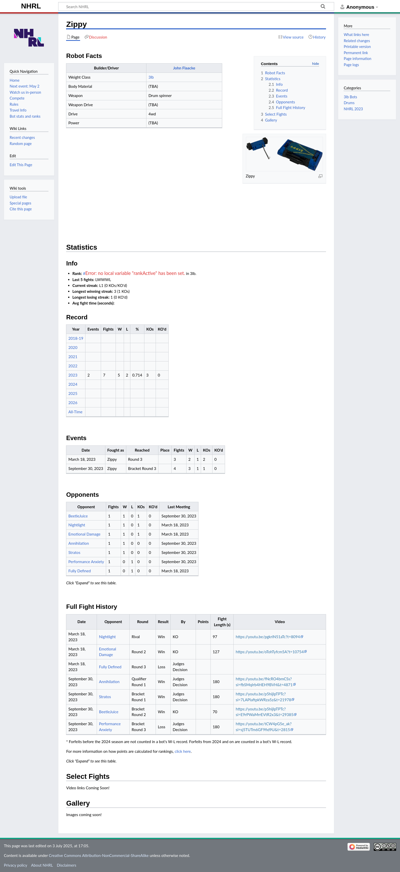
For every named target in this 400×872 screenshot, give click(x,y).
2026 (72, 402)
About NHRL (42, 865)
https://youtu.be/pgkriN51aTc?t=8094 (268, 636)
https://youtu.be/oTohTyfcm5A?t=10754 (270, 651)
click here (183, 751)
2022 (72, 366)
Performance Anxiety (86, 561)
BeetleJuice (78, 516)
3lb (151, 77)
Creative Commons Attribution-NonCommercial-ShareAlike (99, 855)
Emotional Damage (84, 534)
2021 (72, 356)
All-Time (75, 411)
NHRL (31, 6)
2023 (72, 375)
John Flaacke (184, 68)
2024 (72, 384)
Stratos (74, 552)
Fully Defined (79, 570)
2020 (72, 347)
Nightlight (76, 525)
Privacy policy (15, 865)
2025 (72, 393)
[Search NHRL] (196, 6)
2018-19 (75, 338)
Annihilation (78, 543)
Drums (349, 103)
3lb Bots (350, 97)
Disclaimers (66, 865)
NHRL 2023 (353, 109)
